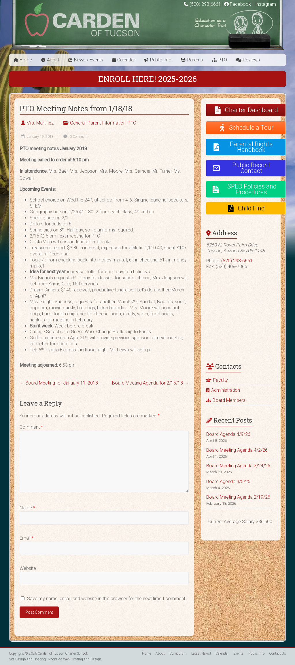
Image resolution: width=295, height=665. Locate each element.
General (78, 123)
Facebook (237, 4)
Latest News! (201, 653)
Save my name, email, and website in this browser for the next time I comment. (106, 598)
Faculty (220, 380)
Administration (225, 390)
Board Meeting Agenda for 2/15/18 (150, 383)
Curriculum (178, 653)
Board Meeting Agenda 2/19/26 (238, 497)
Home (26, 60)
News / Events (88, 60)
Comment (31, 427)
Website (28, 568)
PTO (222, 60)
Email (27, 538)
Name (27, 507)
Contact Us (277, 653)
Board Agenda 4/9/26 (228, 434)
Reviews (251, 60)
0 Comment (75, 137)
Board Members (229, 400)
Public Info (160, 60)
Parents (195, 60)
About (53, 60)
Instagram (265, 4)
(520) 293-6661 (205, 4)
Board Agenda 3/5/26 (228, 481)
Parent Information (107, 123)
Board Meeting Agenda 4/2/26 (237, 450)
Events (238, 653)
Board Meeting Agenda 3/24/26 (238, 465)
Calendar (126, 60)
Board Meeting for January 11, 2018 (59, 383)
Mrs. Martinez (40, 123)
